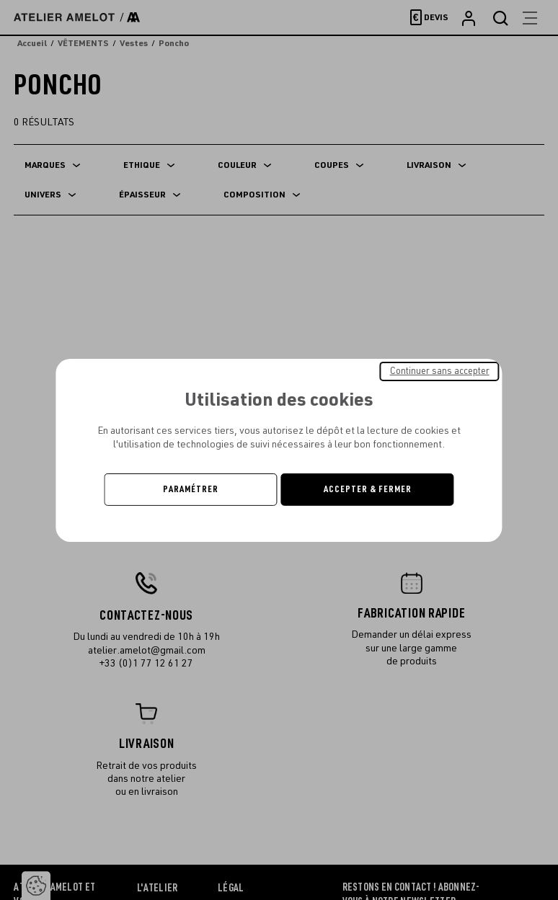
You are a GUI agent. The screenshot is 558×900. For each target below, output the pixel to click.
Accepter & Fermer (368, 489)
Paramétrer (190, 489)
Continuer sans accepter (440, 370)
